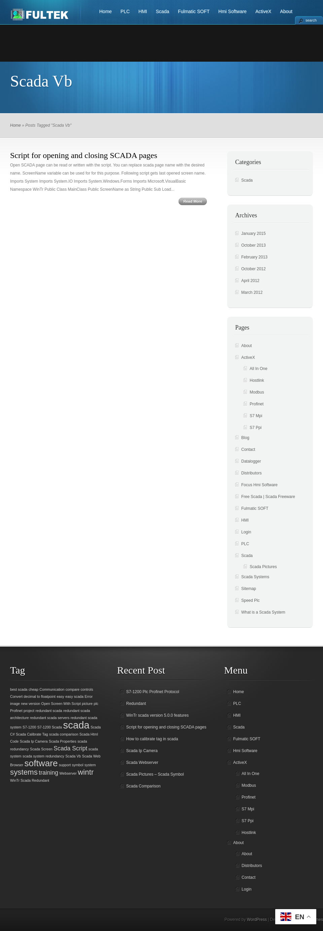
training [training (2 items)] (48, 772)
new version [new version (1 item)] (30, 704)
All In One (258, 368)
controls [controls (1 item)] (86, 689)
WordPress (257, 919)
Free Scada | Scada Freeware (268, 496)
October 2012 (253, 269)
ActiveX (263, 11)
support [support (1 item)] (65, 765)
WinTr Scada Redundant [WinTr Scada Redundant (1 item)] (29, 780)
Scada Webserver (142, 762)
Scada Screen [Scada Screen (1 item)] (41, 749)
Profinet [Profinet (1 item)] (16, 711)
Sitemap (248, 588)
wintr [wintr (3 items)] (86, 772)
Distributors (251, 473)
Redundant (136, 703)
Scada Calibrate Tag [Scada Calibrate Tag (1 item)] (32, 734)
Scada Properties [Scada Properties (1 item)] (62, 741)
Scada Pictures (263, 566)
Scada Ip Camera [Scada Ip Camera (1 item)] (34, 741)
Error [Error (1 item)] (89, 696)
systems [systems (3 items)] (24, 772)
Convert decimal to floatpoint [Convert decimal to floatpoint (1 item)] (33, 696)
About (286, 11)
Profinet (256, 404)
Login (246, 532)
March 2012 (251, 292)
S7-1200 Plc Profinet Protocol (152, 691)
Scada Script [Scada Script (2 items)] (70, 748)
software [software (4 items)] (41, 763)
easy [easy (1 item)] (60, 696)
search (311, 20)
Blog (245, 437)
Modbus (257, 392)
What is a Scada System (263, 612)
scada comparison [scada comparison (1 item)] (63, 734)
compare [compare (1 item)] (72, 689)
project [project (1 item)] (29, 711)
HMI (143, 11)
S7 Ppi (255, 427)
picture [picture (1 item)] (87, 704)
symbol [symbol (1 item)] (77, 765)
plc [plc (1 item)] (96, 704)
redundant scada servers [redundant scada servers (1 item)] (49, 718)
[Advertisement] (161, 43)
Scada (162, 11)
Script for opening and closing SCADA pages (83, 155)
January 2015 (253, 233)
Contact (248, 449)
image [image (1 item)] (15, 704)
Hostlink (257, 380)
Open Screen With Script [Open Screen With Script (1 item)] (61, 704)
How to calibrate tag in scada (152, 739)
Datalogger (251, 461)
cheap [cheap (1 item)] (33, 689)
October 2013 (253, 245)
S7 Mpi (256, 415)
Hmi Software (232, 11)
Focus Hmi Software (259, 485)
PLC (125, 11)
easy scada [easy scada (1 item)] (74, 696)
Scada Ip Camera (141, 750)
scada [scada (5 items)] (76, 725)
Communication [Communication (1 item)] (51, 689)
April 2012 (250, 280)
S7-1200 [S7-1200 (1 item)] (29, 727)
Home (105, 11)
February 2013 (254, 257)
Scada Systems (255, 577)
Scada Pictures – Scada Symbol (155, 774)
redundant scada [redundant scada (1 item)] (48, 711)
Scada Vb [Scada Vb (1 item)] (73, 756)
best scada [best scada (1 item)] (19, 689)
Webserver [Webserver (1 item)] (68, 773)
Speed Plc (250, 600)
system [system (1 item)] (90, 765)
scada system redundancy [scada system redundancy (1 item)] (43, 756)
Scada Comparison (143, 786)
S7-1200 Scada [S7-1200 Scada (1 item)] (49, 727)
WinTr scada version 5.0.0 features (157, 715)
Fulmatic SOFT (194, 11)
